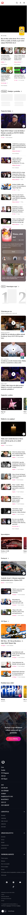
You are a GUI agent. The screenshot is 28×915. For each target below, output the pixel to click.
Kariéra (2, 869)
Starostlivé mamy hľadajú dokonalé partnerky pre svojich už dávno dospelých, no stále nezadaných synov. (13, 245)
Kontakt (2, 900)
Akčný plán (3, 875)
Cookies (2, 894)
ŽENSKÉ (3, 815)
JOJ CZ (3, 802)
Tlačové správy (4, 858)
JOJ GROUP (5, 805)
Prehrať (13, 739)
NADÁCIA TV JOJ (7, 796)
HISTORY (3, 826)
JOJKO (3, 793)
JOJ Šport (4, 779)
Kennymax (9, 905)
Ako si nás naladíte (5, 863)
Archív (3, 770)
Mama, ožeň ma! (18, 235)
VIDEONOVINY (5, 845)
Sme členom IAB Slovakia (6, 898)
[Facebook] (7, 882)
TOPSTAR (3, 818)
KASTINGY (5, 799)
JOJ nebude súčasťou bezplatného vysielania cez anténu (13, 872)
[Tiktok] (13, 887)
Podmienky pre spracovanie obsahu (7, 892)
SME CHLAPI (4, 821)
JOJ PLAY (4, 788)
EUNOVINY (4, 848)
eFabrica (18, 905)
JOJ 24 (3, 776)
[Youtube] (20, 882)
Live (2, 767)
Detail (13, 251)
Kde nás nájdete (4, 866)
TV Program (5, 773)
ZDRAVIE (3, 824)
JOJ (2, 785)
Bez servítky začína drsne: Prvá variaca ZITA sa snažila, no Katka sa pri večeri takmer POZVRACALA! (13, 41)
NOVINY (3, 837)
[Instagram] (13, 882)
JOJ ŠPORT (5, 791)
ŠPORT (3, 842)
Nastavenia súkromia (5, 896)
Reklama (3, 861)
